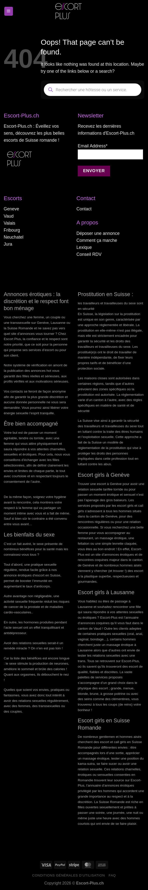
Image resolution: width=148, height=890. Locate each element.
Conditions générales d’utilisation (68, 875)
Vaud (9, 216)
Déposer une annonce (98, 233)
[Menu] (8, 11)
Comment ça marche (96, 240)
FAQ (112, 875)
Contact (84, 208)
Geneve (11, 208)
